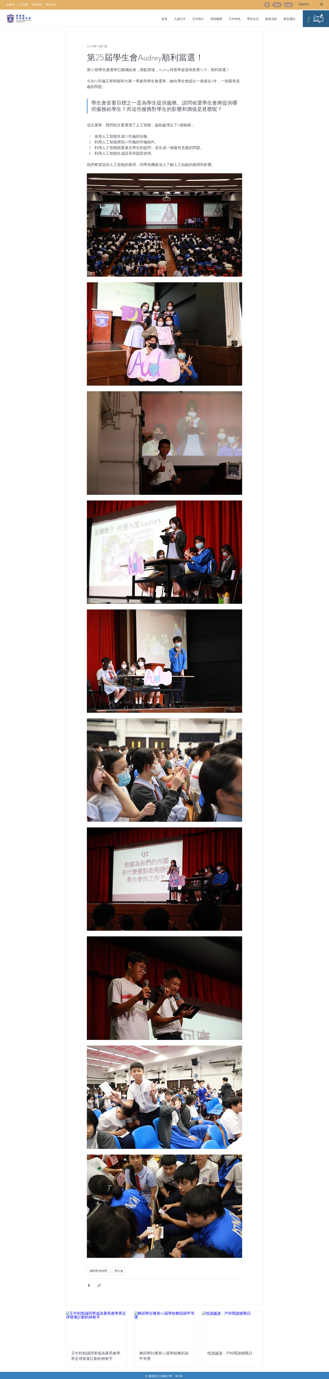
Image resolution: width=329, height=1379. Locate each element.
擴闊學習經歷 (98, 1271)
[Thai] (277, 4)
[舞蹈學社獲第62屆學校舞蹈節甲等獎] (164, 1328)
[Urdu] (288, 4)
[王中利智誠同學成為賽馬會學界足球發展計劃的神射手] (96, 1328)
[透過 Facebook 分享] (89, 1285)
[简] (267, 4)
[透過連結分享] (99, 1285)
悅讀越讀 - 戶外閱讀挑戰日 (229, 1353)
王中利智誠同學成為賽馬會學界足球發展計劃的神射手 (95, 1355)
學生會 (118, 1271)
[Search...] (304, 4)
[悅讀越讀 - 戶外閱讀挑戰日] (232, 1328)
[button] (198, 19)
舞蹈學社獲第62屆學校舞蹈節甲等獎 (164, 1355)
